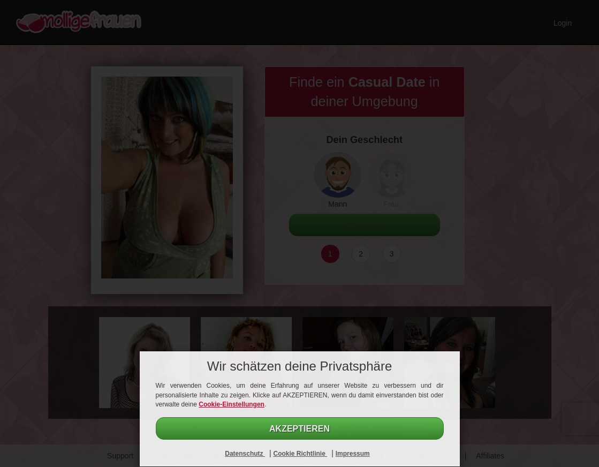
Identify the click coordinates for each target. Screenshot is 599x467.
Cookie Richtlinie (300, 453)
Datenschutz (245, 453)
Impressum (353, 453)
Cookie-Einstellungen (231, 404)
